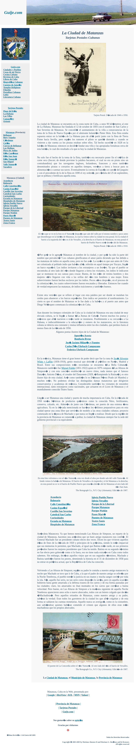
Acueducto (8, 181)
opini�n (79, 720)
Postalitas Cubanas (12, 92)
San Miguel (8, 162)
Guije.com (15, 67)
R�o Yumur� (10, 159)
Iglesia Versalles (10, 205)
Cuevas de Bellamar (12, 146)
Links (5, 95)
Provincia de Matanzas (110, 677)
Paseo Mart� (9, 215)
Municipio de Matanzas (83, 677)
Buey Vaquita (9, 137)
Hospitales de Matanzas (14, 201)
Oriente (6, 121)
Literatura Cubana (12, 97)
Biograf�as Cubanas (13, 82)
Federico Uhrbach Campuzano (82, 349)
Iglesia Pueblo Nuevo (12, 203)
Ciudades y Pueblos (12, 70)
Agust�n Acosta (82, 335)
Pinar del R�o (10, 111)
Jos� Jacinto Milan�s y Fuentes (83, 342)
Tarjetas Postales (15, 108)
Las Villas (7, 116)
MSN (77, 695)
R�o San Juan (10, 156)
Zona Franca (9, 223)
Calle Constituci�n (12, 186)
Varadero (7, 167)
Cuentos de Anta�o (12, 85)
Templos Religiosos (12, 87)
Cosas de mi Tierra (12, 72)
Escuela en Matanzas (12, 198)
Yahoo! (84, 695)
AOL (70, 695)
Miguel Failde (68, 368)
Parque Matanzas (11, 210)
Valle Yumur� (10, 164)
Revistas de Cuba (11, 77)
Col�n (6, 143)
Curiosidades (9, 196)
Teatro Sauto (9, 220)
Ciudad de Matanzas (57, 677)
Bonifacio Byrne (82, 339)
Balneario (7, 183)
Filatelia (7, 90)
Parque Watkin (10, 213)
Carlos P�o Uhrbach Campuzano (82, 346)
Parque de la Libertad (13, 208)
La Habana (8, 114)
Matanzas (10, 132)
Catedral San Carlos (12, 194)
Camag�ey (8, 119)
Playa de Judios (10, 150)
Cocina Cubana (10, 74)
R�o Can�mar (10, 153)
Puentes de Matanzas (12, 218)
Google (51, 695)
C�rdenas (8, 140)
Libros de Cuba (10, 79)
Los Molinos (8, 148)
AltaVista (61, 695)
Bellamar (7, 135)
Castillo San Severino (13, 191)
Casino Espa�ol (10, 189)
